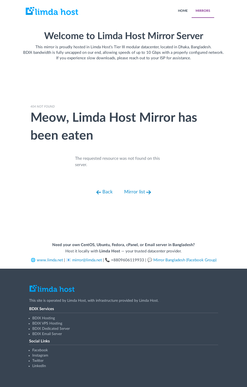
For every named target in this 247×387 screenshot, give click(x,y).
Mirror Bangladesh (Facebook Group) (185, 260)
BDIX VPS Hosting (47, 323)
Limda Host (76, 301)
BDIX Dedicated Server (51, 329)
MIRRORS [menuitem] (203, 10)
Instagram (40, 355)
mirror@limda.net (87, 260)
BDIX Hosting (43, 318)
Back (104, 192)
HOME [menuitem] (183, 10)
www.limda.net (50, 260)
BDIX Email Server (47, 334)
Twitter (38, 361)
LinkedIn (39, 366)
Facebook (40, 350)
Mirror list (137, 192)
